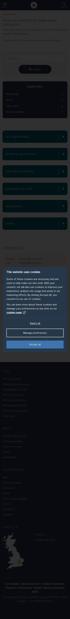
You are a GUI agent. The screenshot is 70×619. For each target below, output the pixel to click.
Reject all (35, 323)
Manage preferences (35, 333)
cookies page (16, 312)
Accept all (35, 344)
